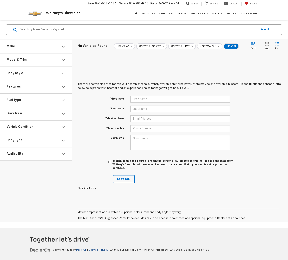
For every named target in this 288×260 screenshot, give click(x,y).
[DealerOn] (40, 249)
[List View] (277, 46)
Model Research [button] (250, 13)
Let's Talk (123, 179)
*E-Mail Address (114, 118)
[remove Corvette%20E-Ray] (182, 46)
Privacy (104, 250)
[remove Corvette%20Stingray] (151, 46)
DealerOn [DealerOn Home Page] (81, 250)
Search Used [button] (166, 13)
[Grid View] (266, 46)
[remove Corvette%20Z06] (209, 46)
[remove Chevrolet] (124, 46)
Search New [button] (148, 13)
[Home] (136, 13)
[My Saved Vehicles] (250, 4)
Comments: (117, 138)
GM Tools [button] (232, 13)
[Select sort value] (254, 46)
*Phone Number (115, 128)
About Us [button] (217, 13)
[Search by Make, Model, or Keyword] (138, 29)
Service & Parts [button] (199, 13)
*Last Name (117, 109)
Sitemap (93, 250)
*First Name (117, 99)
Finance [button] (181, 13)
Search (265, 29)
